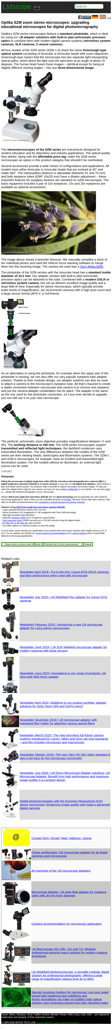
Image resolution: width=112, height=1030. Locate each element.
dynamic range (18, 518)
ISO (24, 515)
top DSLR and (20, 507)
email (107, 489)
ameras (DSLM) (57, 507)
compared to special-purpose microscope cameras (62, 502)
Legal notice (43, 1022)
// (38, 544)
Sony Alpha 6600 (91, 266)
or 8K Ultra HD (21, 523)
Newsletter (73, 1022)
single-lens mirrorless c (38, 507)
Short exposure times (12, 520)
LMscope (17, 7)
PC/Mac (67, 499)
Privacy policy (59, 1022)
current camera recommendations (50, 533)
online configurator (69, 489)
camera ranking (79, 533)
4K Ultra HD (8, 523)
